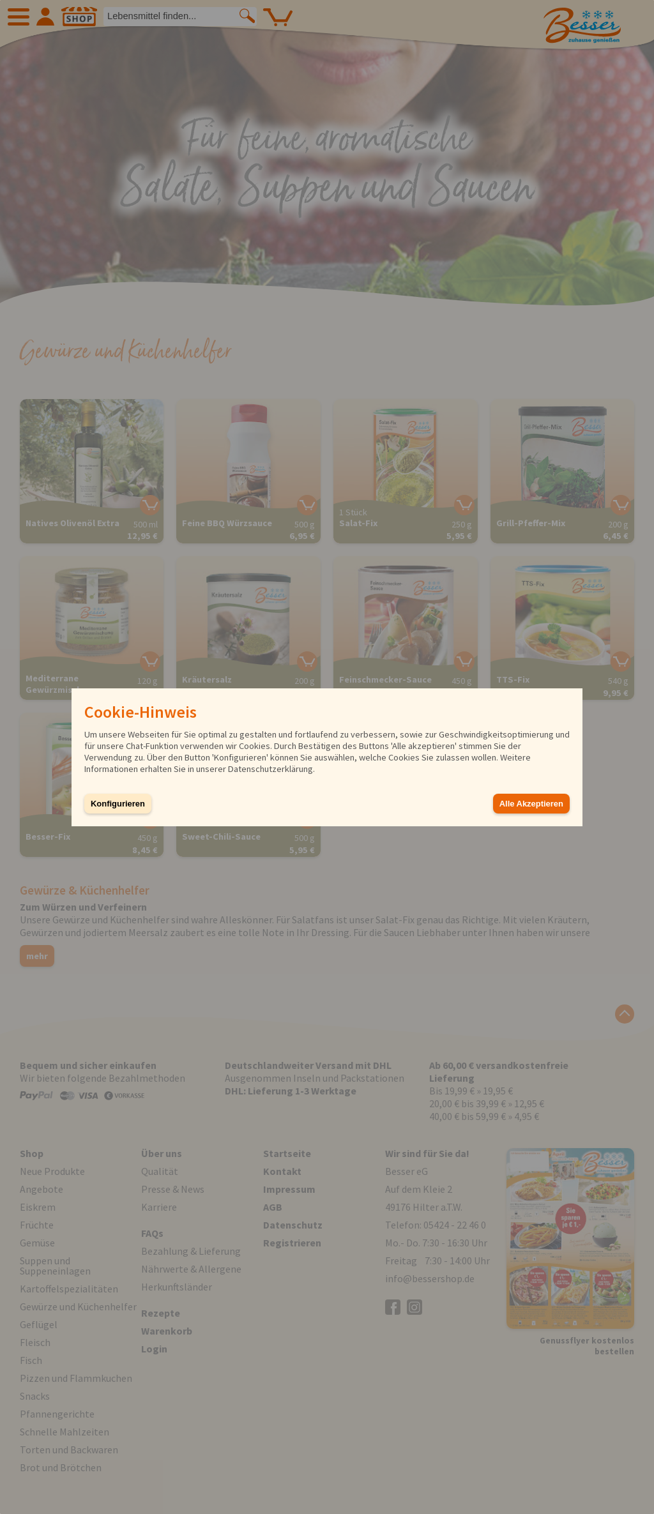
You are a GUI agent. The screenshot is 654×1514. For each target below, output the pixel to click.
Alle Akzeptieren (531, 803)
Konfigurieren (118, 803)
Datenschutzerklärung (270, 769)
